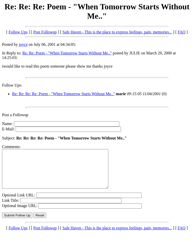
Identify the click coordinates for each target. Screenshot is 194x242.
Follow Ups (18, 32)
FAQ (181, 32)
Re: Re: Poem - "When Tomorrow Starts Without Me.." (67, 53)
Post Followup (45, 32)
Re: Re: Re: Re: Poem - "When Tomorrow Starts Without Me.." (63, 94)
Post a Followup (15, 115)
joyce (23, 44)
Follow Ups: (12, 85)
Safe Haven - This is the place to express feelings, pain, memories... (117, 32)
